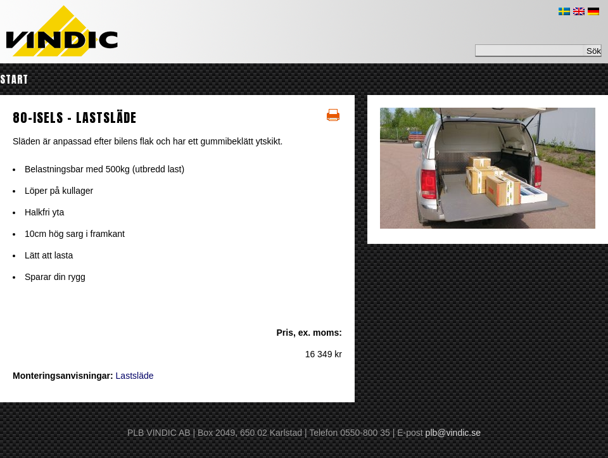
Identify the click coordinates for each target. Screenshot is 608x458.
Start (14, 79)
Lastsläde (135, 376)
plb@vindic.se (453, 433)
